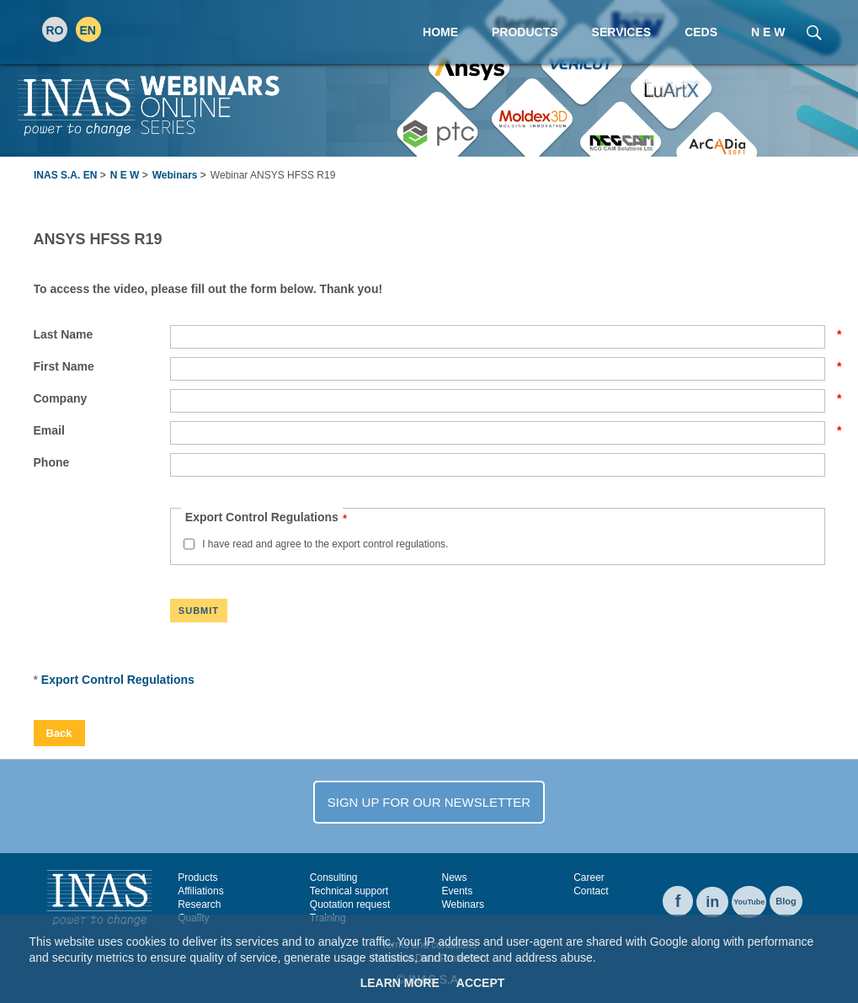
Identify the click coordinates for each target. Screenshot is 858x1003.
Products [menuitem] (525, 32)
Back (59, 733)
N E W (125, 175)
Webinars (175, 175)
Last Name (102, 334)
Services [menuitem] (622, 32)
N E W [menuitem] (768, 32)
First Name (102, 366)
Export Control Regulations (118, 679)
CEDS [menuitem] (701, 32)
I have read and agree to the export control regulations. (325, 544)
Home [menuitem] (440, 32)
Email (102, 430)
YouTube (749, 902)
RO (55, 30)
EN (88, 30)
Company (102, 398)
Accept (480, 983)
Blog (785, 901)
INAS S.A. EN (65, 175)
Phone (52, 462)
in (712, 902)
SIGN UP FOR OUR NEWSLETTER (429, 802)
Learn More (400, 983)
